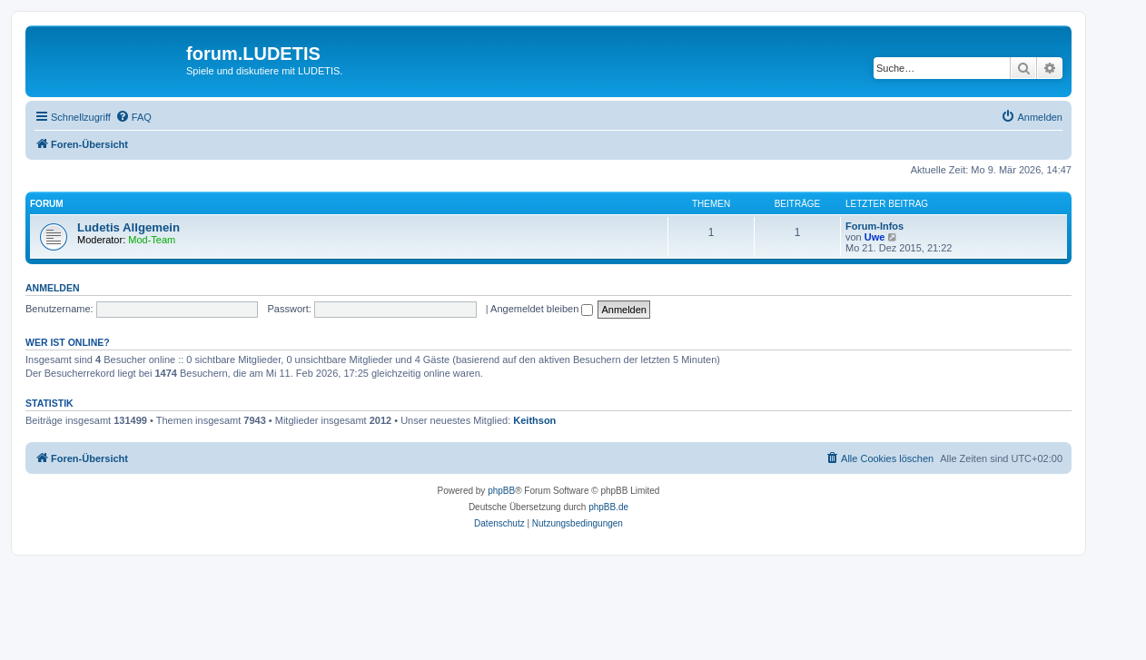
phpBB (501, 491)
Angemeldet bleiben (541, 308)
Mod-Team (151, 239)
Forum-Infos (874, 226)
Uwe (874, 236)
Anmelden (52, 287)
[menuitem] (133, 117)
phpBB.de (608, 507)
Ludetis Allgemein (128, 227)
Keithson (534, 420)
